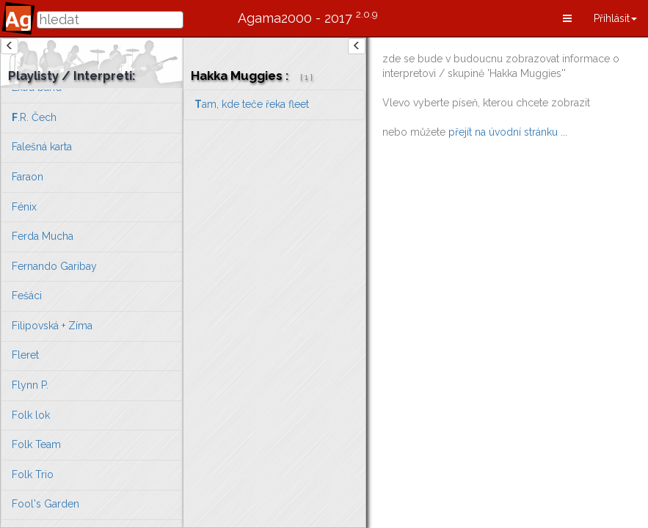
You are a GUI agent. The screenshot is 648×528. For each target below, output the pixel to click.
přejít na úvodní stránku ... (507, 132)
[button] (567, 18)
